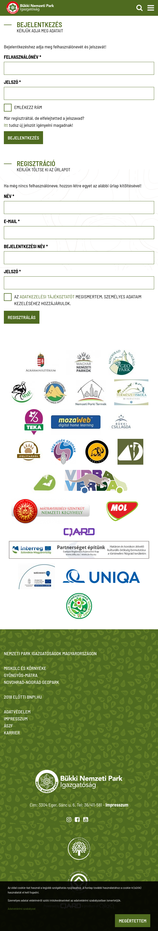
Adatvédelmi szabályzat (22, 908)
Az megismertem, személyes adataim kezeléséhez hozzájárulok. (78, 300)
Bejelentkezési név (26, 246)
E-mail (12, 221)
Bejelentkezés (23, 138)
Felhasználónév (22, 57)
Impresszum (116, 805)
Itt (6, 125)
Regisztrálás (22, 317)
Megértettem (132, 920)
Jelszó (12, 82)
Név (9, 196)
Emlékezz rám (28, 107)
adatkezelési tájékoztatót (47, 296)
